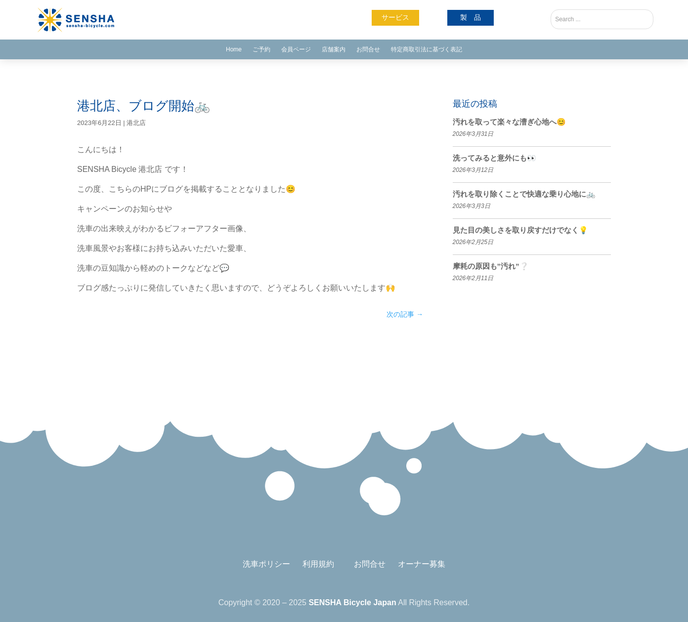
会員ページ (296, 49)
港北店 (136, 122)
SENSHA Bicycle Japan (352, 602)
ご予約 (261, 49)
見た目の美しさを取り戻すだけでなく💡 (520, 230)
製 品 (470, 17)
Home (234, 49)
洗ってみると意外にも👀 (494, 158)
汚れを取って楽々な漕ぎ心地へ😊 (509, 122)
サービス (395, 17)
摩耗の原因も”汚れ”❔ (491, 266)
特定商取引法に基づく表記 (426, 49)
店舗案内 (333, 49)
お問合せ (368, 49)
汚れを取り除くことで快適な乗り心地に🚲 (524, 194)
